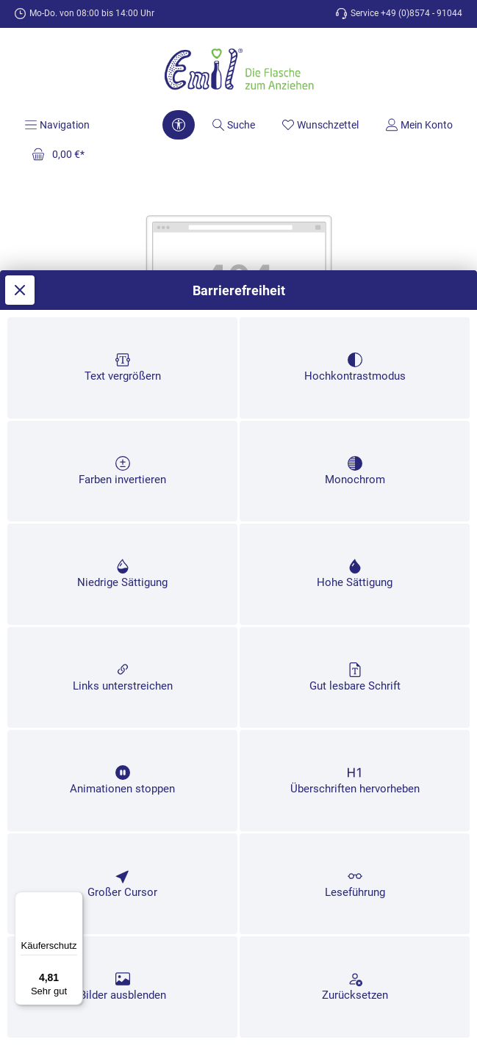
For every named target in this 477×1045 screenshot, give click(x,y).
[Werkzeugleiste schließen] (20, 124)
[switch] (122, 213)
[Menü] (74, 900)
